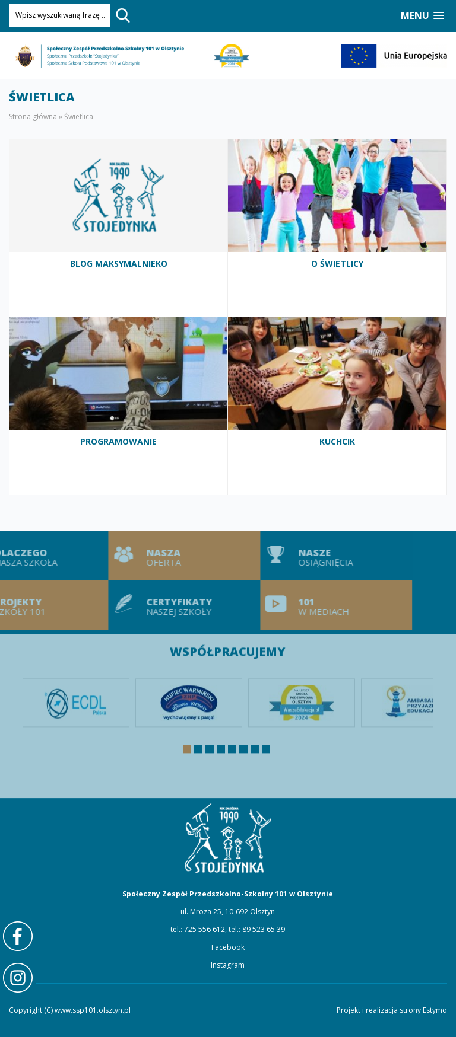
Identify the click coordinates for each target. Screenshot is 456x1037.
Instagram (228, 965)
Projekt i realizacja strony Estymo (392, 1010)
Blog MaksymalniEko (118, 228)
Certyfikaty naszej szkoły (166, 605)
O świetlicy (337, 228)
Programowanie (118, 406)
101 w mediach (318, 605)
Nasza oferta (166, 555)
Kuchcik (337, 406)
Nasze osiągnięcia (318, 555)
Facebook (228, 947)
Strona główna (33, 116)
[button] (422, 15)
